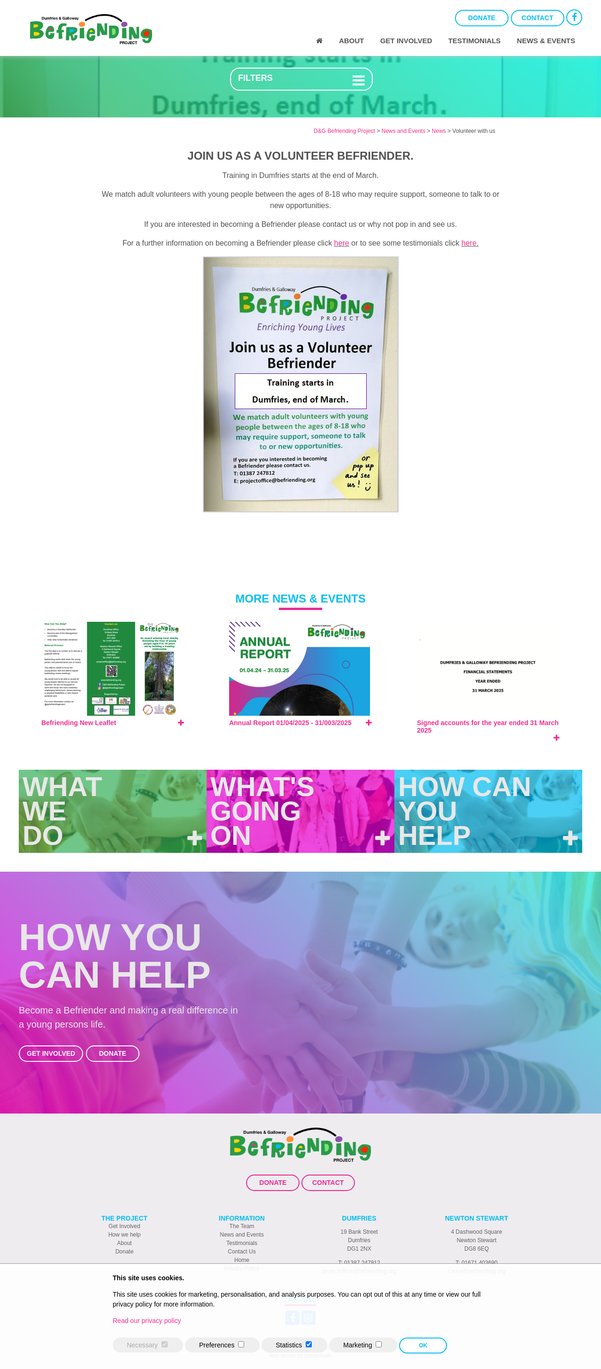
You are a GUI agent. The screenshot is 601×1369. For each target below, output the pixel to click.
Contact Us (241, 1251)
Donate (481, 18)
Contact (537, 18)
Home (241, 1260)
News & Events (546, 41)
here (341, 243)
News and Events (241, 1234)
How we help (124, 1234)
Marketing (357, 1345)
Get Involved (406, 41)
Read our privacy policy (147, 1320)
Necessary (142, 1345)
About (351, 41)
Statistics (289, 1345)
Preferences (216, 1345)
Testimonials (474, 41)
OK (423, 1345)
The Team (241, 1226)
